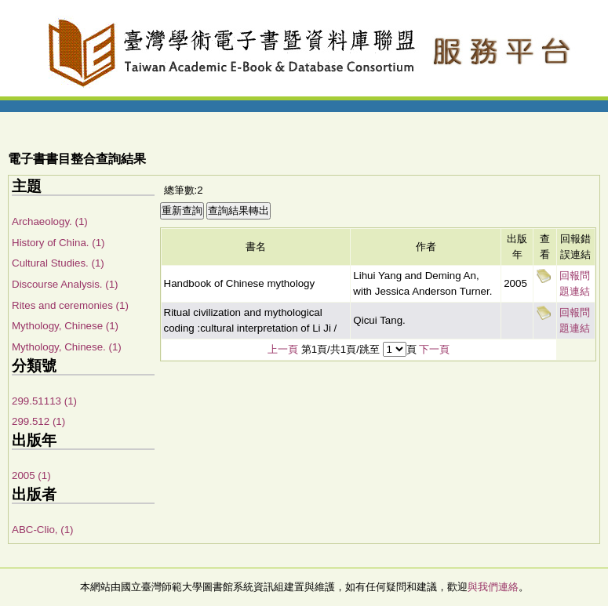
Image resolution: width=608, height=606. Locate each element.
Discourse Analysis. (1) (65, 284)
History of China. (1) (58, 243)
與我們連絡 (493, 587)
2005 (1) (31, 475)
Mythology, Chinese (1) (65, 326)
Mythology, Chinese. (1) (67, 347)
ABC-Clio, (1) (43, 529)
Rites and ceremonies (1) (70, 305)
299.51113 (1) (44, 401)
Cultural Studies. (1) (58, 263)
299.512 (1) (38, 421)
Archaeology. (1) (50, 221)
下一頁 (434, 349)
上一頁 (283, 349)
